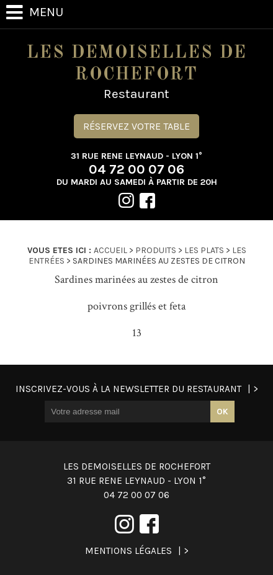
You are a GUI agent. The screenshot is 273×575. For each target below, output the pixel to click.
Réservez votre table (136, 126)
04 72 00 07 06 (136, 169)
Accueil (110, 250)
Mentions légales (128, 550)
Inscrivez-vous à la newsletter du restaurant (128, 388)
